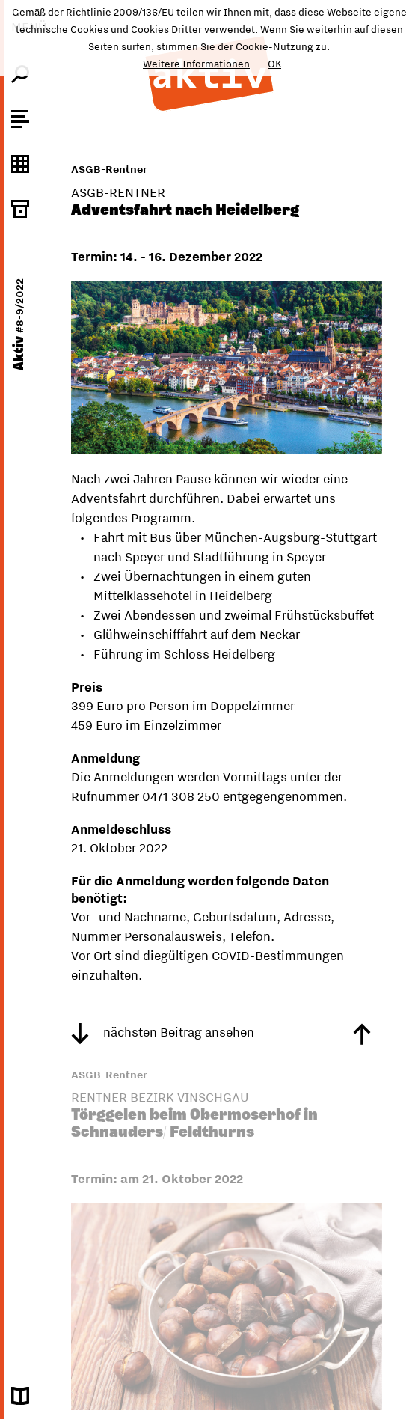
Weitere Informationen (196, 63)
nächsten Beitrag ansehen (162, 1032)
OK (274, 63)
